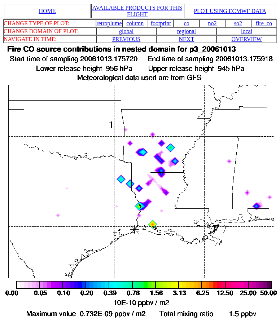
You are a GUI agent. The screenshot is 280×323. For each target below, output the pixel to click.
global (126, 31)
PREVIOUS (126, 39)
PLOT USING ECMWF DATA (230, 11)
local (246, 31)
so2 (238, 23)
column (135, 23)
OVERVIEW (247, 39)
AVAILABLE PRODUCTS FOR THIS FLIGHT (137, 11)
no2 (212, 23)
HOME (47, 11)
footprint (161, 23)
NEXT (186, 39)
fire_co (264, 23)
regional (186, 31)
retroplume (109, 23)
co (186, 23)
